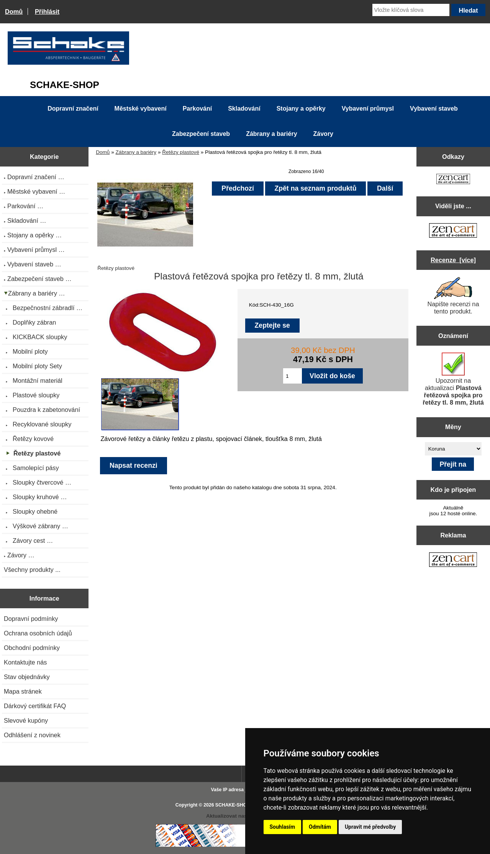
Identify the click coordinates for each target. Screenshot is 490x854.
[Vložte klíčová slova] (410, 10)
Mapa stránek (23, 691)
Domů (14, 11)
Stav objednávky (27, 676)
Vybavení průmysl (368, 108)
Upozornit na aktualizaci (453, 379)
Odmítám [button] (320, 827)
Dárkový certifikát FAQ (35, 705)
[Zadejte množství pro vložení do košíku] (292, 376)
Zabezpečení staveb (201, 134)
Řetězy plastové (180, 152)
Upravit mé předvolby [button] (370, 827)
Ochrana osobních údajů (38, 633)
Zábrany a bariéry (136, 152)
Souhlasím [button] (282, 827)
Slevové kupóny (26, 720)
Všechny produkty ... (32, 569)
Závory (323, 134)
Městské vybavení (141, 108)
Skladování (244, 108)
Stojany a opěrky (301, 108)
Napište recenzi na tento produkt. (453, 296)
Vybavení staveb (434, 108)
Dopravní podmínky (31, 618)
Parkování (197, 108)
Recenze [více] (453, 259)
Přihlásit (47, 11)
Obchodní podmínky (32, 647)
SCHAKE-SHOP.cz (235, 805)
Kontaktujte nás (25, 662)
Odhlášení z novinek (32, 735)
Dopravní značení (73, 108)
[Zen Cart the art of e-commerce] (453, 180)
